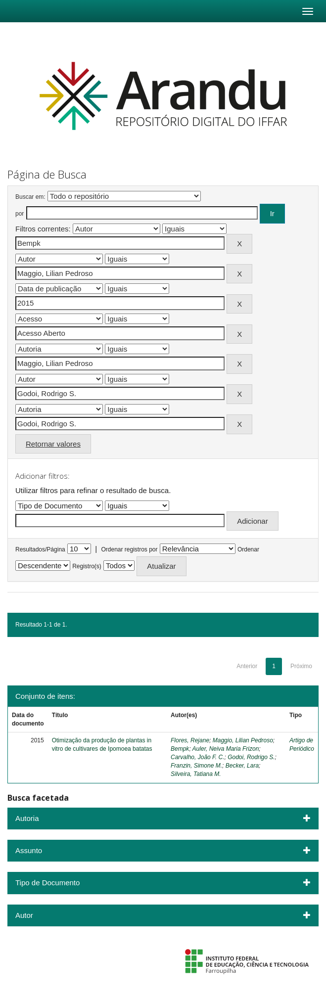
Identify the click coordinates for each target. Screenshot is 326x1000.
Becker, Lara (242, 765)
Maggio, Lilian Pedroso (243, 740)
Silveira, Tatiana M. (196, 774)
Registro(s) (86, 566)
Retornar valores (53, 444)
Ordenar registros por (129, 549)
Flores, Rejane (190, 740)
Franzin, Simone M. (196, 765)
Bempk (180, 748)
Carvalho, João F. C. (198, 757)
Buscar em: (30, 196)
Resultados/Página (40, 549)
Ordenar (248, 549)
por (19, 213)
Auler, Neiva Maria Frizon (225, 748)
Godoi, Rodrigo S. (251, 757)
